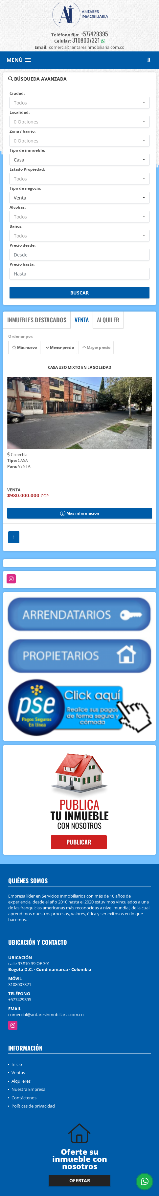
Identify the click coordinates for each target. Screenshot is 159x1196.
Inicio (16, 1064)
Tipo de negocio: (25, 188)
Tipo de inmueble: (27, 150)
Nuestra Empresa (28, 1089)
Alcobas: (18, 207)
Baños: (16, 226)
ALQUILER (108, 319)
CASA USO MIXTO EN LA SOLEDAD (79, 367)
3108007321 (86, 40)
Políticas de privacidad (33, 1106)
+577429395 (94, 33)
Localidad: (20, 112)
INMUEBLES (36, 319)
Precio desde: (22, 245)
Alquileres (21, 1081)
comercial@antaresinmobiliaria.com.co (46, 1014)
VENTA (82, 319)
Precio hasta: (22, 264)
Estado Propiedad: (27, 169)
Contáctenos (23, 1098)
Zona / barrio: (22, 131)
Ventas (18, 1072)
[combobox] (79, 102)
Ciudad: (17, 93)
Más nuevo (24, 347)
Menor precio (59, 347)
